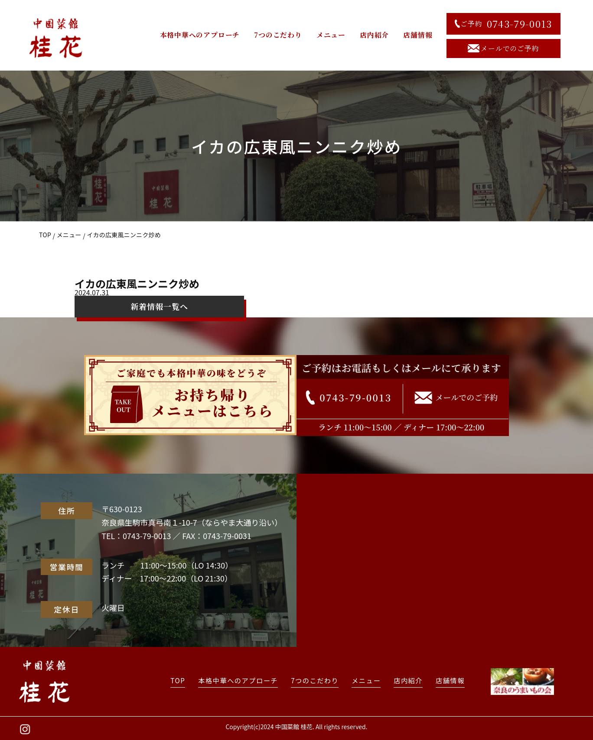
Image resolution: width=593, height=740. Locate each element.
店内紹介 (374, 35)
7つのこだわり (278, 35)
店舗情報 (417, 35)
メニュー (330, 35)
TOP (45, 234)
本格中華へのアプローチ (200, 35)
